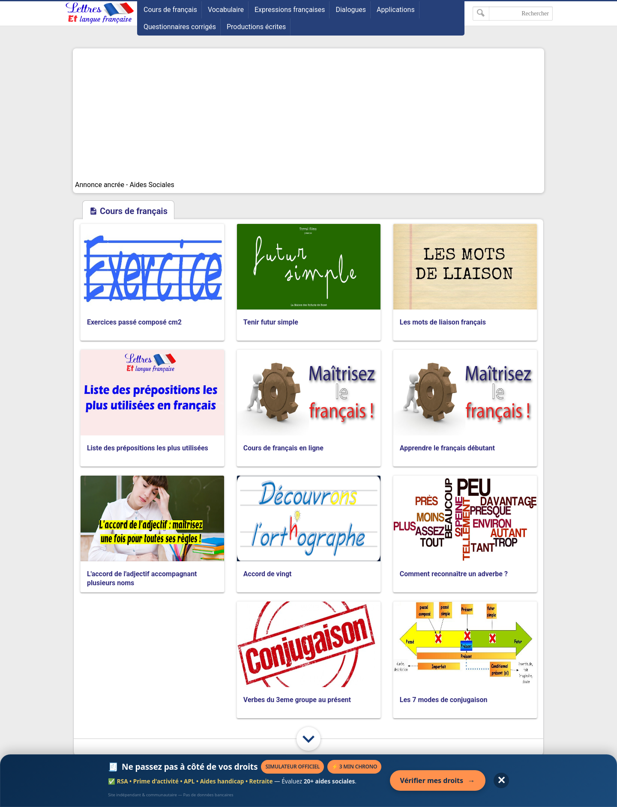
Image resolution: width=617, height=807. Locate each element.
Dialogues (350, 10)
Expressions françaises (290, 10)
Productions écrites (256, 27)
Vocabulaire (226, 10)
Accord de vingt (267, 574)
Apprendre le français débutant (447, 448)
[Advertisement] (308, 115)
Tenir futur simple (270, 322)
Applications (396, 10)
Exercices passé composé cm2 (134, 322)
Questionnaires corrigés (180, 27)
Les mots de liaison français (443, 322)
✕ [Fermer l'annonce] (501, 780)
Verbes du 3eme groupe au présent (297, 700)
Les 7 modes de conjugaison (444, 700)
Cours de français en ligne (283, 448)
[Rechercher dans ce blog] (513, 13)
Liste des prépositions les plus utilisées (147, 448)
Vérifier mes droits (437, 780)
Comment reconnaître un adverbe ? (454, 574)
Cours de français (170, 10)
